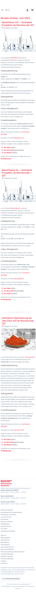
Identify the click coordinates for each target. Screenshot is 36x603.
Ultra (26, 357)
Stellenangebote (5, 537)
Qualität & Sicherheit (7, 556)
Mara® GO (15, 58)
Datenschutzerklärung (7, 549)
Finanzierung (4, 519)
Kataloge (3, 561)
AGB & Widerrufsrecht (7, 547)
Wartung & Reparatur (7, 510)
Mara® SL (16, 208)
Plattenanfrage (5, 524)
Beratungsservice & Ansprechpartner (11, 512)
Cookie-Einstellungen (7, 554)
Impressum (4, 563)
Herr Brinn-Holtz (9, 150)
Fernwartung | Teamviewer (8, 514)
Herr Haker (7, 147)
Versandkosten (5, 544)
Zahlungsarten (5, 542)
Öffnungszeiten (5, 540)
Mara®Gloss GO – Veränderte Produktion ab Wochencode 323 (18, 23)
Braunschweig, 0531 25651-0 (10, 490)
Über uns (3, 535)
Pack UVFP (31, 357)
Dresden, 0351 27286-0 (8, 502)
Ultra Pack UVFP (19, 430)
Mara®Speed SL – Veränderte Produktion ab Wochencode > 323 (17, 173)
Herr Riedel (7, 152)
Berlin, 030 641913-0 (7, 496)
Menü (5, 9)
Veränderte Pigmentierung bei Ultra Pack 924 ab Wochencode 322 (18, 321)
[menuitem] (5, 10)
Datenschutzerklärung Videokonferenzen (13, 551)
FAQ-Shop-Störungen (7, 558)
